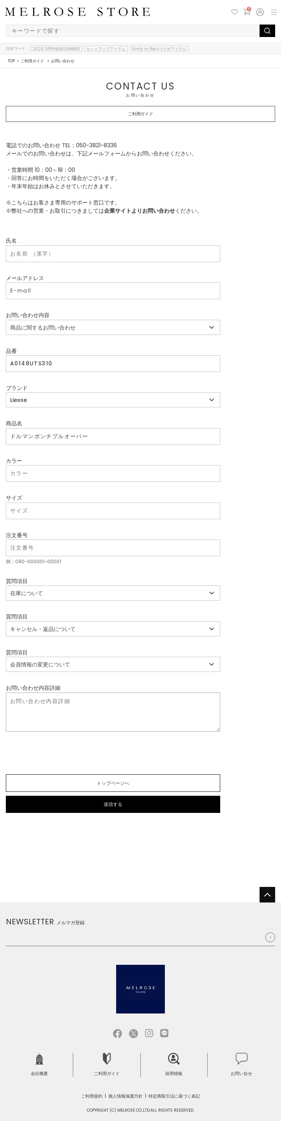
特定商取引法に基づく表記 (174, 1096)
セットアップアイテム (106, 48)
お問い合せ (241, 1065)
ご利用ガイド (107, 1065)
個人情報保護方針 (125, 1096)
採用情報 (173, 1065)
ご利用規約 (92, 1096)
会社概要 (39, 1065)
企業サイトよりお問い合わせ (139, 211)
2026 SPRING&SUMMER (56, 48)
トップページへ (113, 783)
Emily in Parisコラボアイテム (159, 48)
